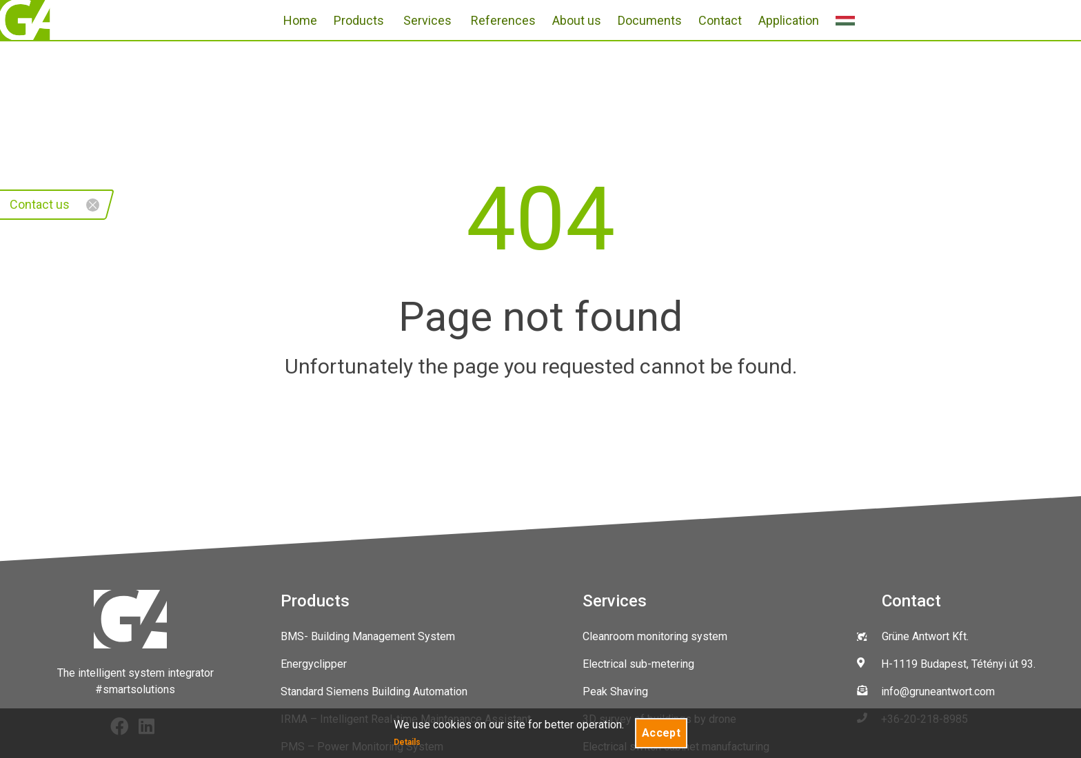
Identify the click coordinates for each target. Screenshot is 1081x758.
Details (407, 742)
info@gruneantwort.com (938, 691)
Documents (650, 20)
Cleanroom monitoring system (655, 636)
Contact (720, 20)
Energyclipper (314, 663)
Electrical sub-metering (638, 663)
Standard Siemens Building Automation (374, 691)
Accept (661, 732)
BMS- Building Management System (368, 636)
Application (788, 20)
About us (576, 20)
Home (300, 20)
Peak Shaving (615, 691)
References (503, 20)
